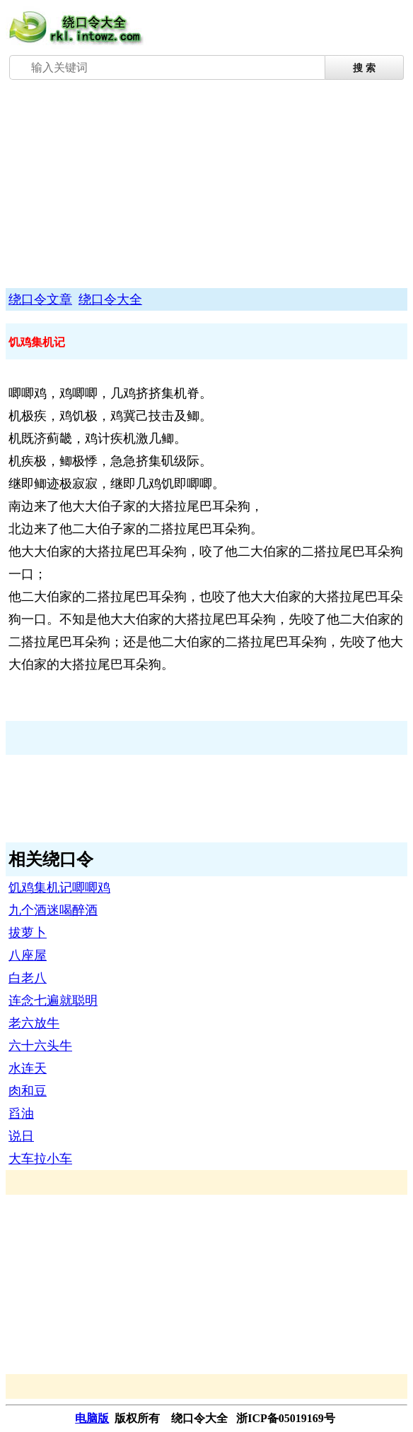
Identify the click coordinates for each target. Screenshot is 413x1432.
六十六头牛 (40, 1046)
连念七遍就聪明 (53, 1001)
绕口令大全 (110, 299)
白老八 (27, 978)
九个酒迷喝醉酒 (53, 910)
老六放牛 (33, 1023)
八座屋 (27, 955)
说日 (21, 1136)
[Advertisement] (206, 186)
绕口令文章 (40, 299)
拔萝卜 (27, 933)
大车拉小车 (40, 1159)
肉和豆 (27, 1091)
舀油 (21, 1113)
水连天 (27, 1068)
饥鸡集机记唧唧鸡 (59, 888)
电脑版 (92, 1418)
